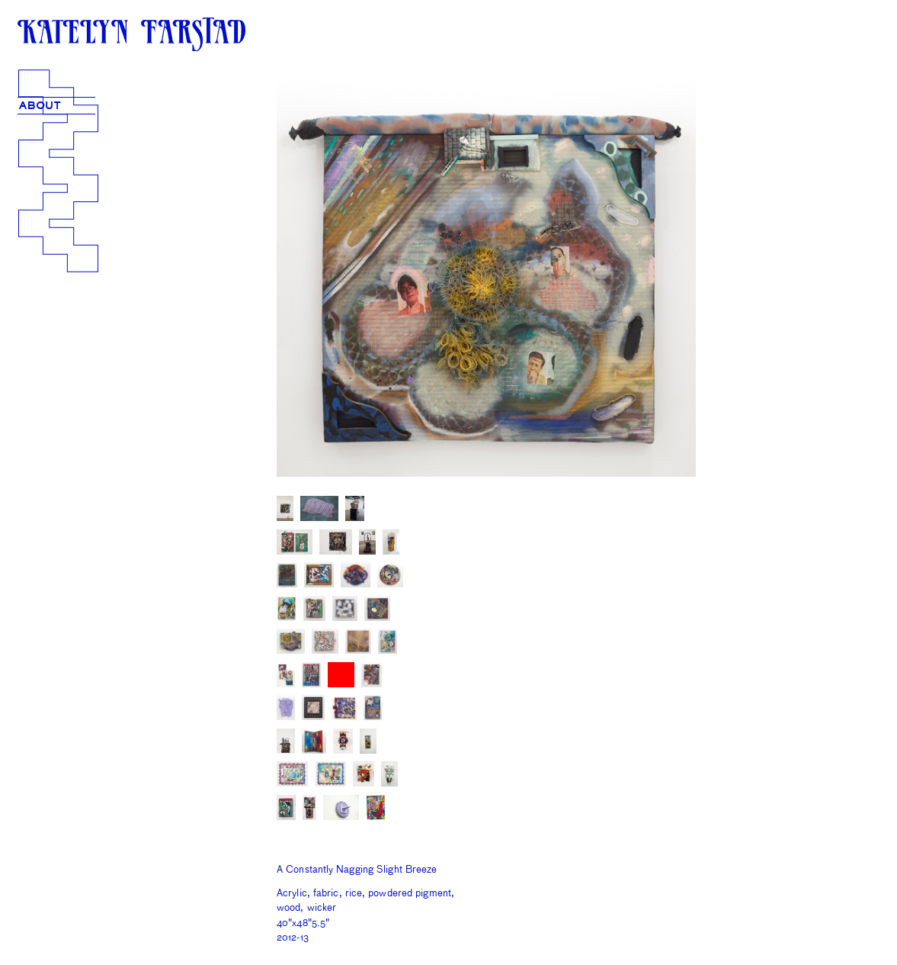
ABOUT (40, 106)
